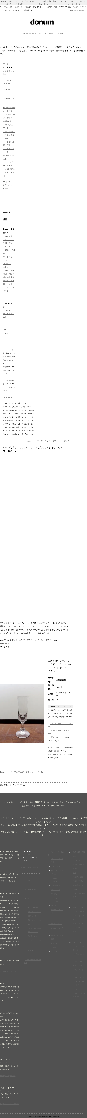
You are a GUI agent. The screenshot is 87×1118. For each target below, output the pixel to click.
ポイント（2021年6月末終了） (9, 249)
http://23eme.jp (4, 1091)
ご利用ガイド (8, 243)
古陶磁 (53, 947)
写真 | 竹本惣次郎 (78, 881)
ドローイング (77, 868)
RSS (4, 330)
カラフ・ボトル (78, 923)
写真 (74, 873)
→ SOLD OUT (29, 950)
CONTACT (83, 7)
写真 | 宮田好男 (78, 885)
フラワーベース (56, 885)
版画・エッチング (79, 864)
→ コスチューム (75, 942)
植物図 (75, 889)
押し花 (53, 905)
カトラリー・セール (34, 940)
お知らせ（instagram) (29, 33)
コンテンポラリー (79, 860)
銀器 (74, 931)
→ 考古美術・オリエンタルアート (9, 135)
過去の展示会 (8, 277)
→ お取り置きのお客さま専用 (9, 172)
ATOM (5, 333)
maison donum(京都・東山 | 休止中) (8, 270)
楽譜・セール (32, 924)
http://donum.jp (25, 854)
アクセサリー (77, 961)
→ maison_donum (30, 889)
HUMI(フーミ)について (7, 1076)
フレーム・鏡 (55, 890)
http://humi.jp (4, 1063)
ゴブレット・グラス (61, 441)
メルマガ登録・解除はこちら (8, 313)
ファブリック (55, 894)
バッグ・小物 (77, 965)
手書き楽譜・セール (34, 920)
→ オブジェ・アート (55, 924)
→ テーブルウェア (41, 441)
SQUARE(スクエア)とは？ (8, 971)
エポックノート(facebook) (45, 33)
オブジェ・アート (57, 943)
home (29, 441)
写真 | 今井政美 (78, 877)
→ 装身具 (7, 121)
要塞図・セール (33, 936)
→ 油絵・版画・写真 (77, 852)
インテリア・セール (34, 912)
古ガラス (54, 951)
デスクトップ (55, 866)
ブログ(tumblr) (59, 33)
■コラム (27, 898)
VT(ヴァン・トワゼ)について (9, 1104)
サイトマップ (8, 257)
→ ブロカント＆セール (32, 907)
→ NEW (7, 80)
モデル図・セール (33, 916)
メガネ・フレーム (79, 977)
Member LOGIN (75, 10)
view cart (83, 10)
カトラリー (76, 927)
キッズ (75, 989)
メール (19, 832)
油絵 (74, 856)
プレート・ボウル (79, 911)
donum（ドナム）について (29, 867)
